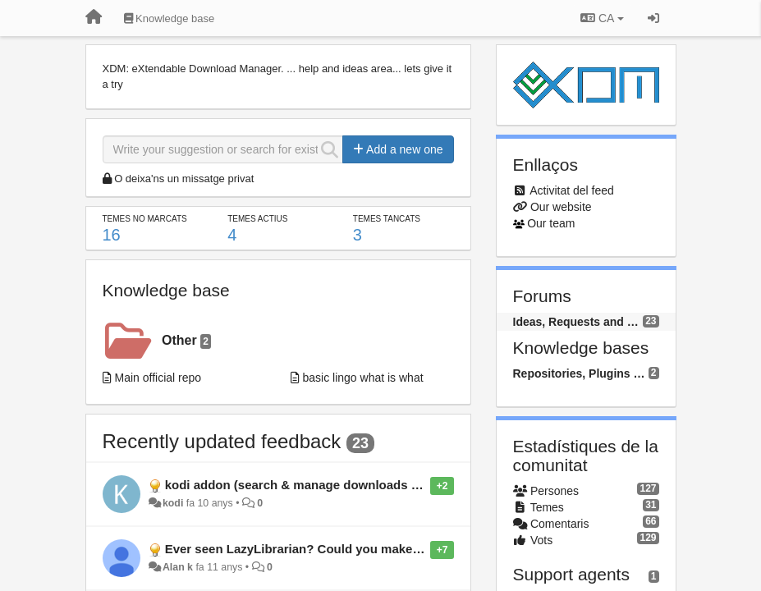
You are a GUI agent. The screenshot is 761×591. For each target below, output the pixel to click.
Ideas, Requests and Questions (578, 321)
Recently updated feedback (222, 441)
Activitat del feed (571, 190)
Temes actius (257, 218)
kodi (173, 503)
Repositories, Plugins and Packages (581, 373)
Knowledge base (166, 290)
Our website (561, 206)
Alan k (178, 567)
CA (601, 18)
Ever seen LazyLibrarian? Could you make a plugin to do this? (347, 549)
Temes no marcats (145, 218)
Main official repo (158, 377)
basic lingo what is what (363, 377)
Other (186, 341)
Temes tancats (386, 218)
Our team (551, 223)
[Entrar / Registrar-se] (653, 18)
